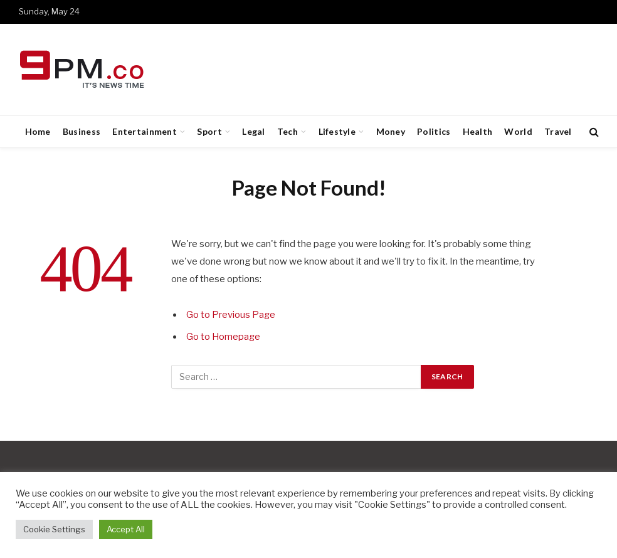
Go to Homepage (223, 336)
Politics (433, 131)
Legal (253, 131)
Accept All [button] (126, 529)
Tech (287, 131)
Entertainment (144, 131)
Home (38, 131)
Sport (209, 131)
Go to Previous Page (231, 314)
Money (390, 131)
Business (81, 131)
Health (478, 131)
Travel (558, 131)
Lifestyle (337, 131)
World (518, 131)
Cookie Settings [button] (54, 529)
